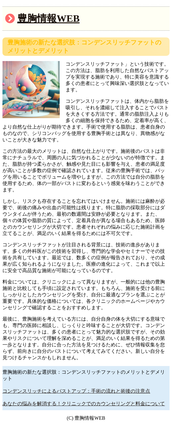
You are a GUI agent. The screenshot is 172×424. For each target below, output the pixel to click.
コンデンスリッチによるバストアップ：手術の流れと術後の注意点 (76, 391)
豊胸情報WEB (48, 18)
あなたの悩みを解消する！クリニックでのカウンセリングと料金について (83, 403)
